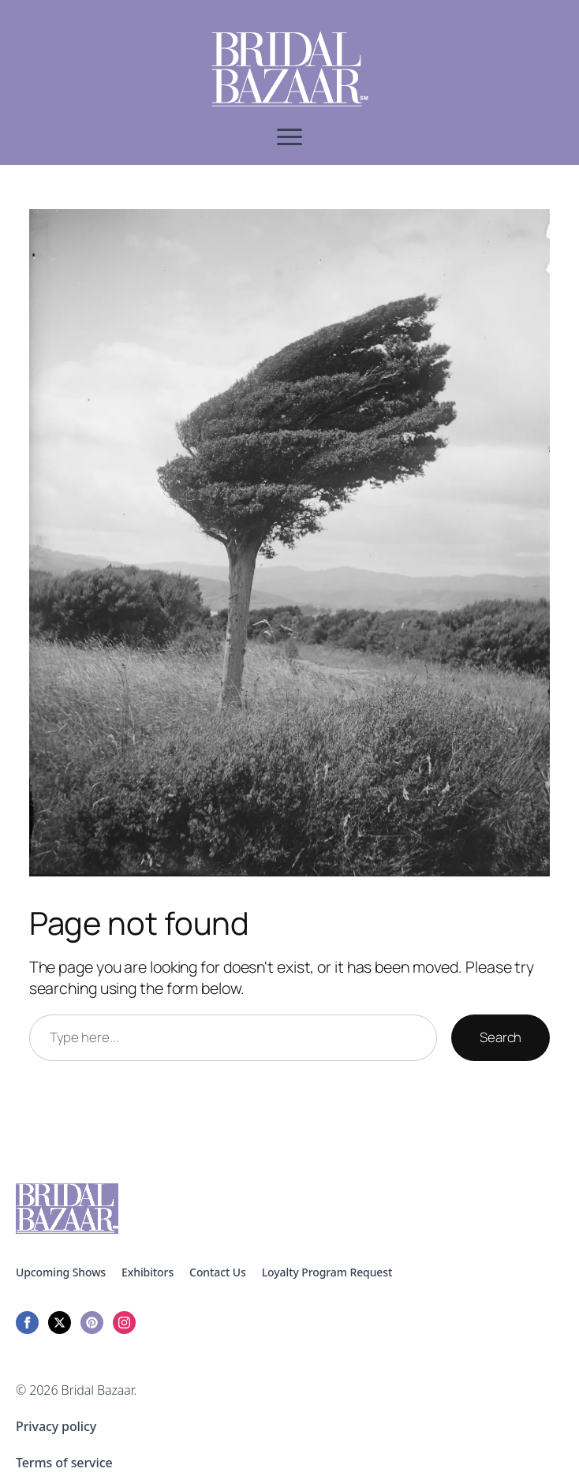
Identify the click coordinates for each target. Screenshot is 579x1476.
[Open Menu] (289, 136)
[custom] (91, 1322)
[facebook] (27, 1322)
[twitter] (59, 1322)
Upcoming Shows (61, 1272)
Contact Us (217, 1272)
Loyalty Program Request (327, 1272)
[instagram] (124, 1322)
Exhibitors (147, 1272)
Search (500, 1037)
